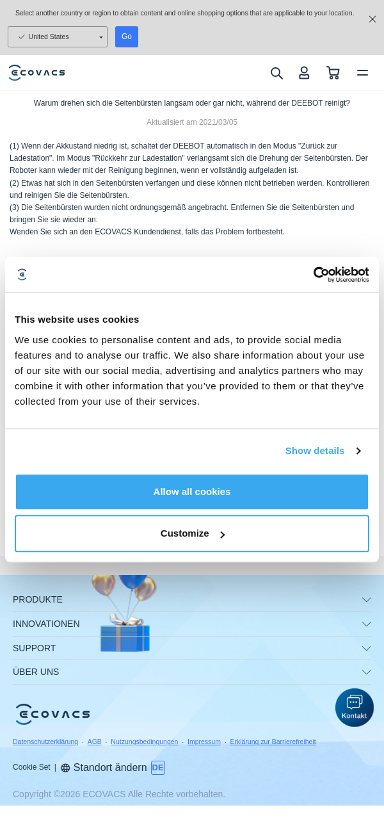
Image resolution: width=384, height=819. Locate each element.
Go (127, 36)
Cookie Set (32, 767)
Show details (315, 450)
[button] (354, 707)
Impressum (204, 741)
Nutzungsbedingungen (144, 741)
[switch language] (158, 768)
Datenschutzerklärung (45, 741)
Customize (193, 533)
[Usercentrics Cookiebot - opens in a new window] (313, 274)
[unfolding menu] (366, 600)
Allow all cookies (192, 491)
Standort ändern (103, 767)
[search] (276, 73)
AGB (95, 741)
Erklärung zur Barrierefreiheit (273, 741)
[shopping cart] (333, 72)
